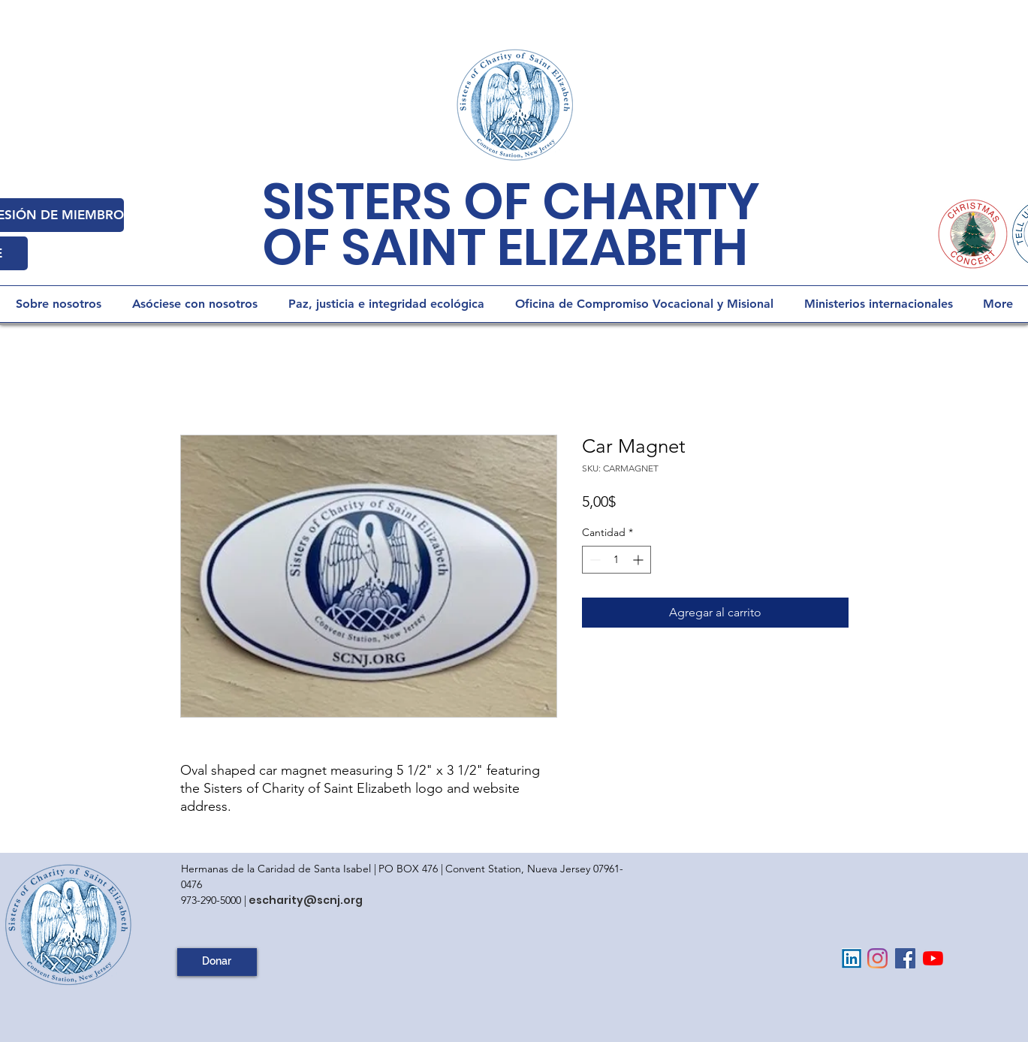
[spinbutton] (616, 560)
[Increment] (639, 560)
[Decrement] (593, 560)
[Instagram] (877, 958)
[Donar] (217, 962)
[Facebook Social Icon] (905, 958)
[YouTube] (933, 958)
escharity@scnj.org (306, 900)
